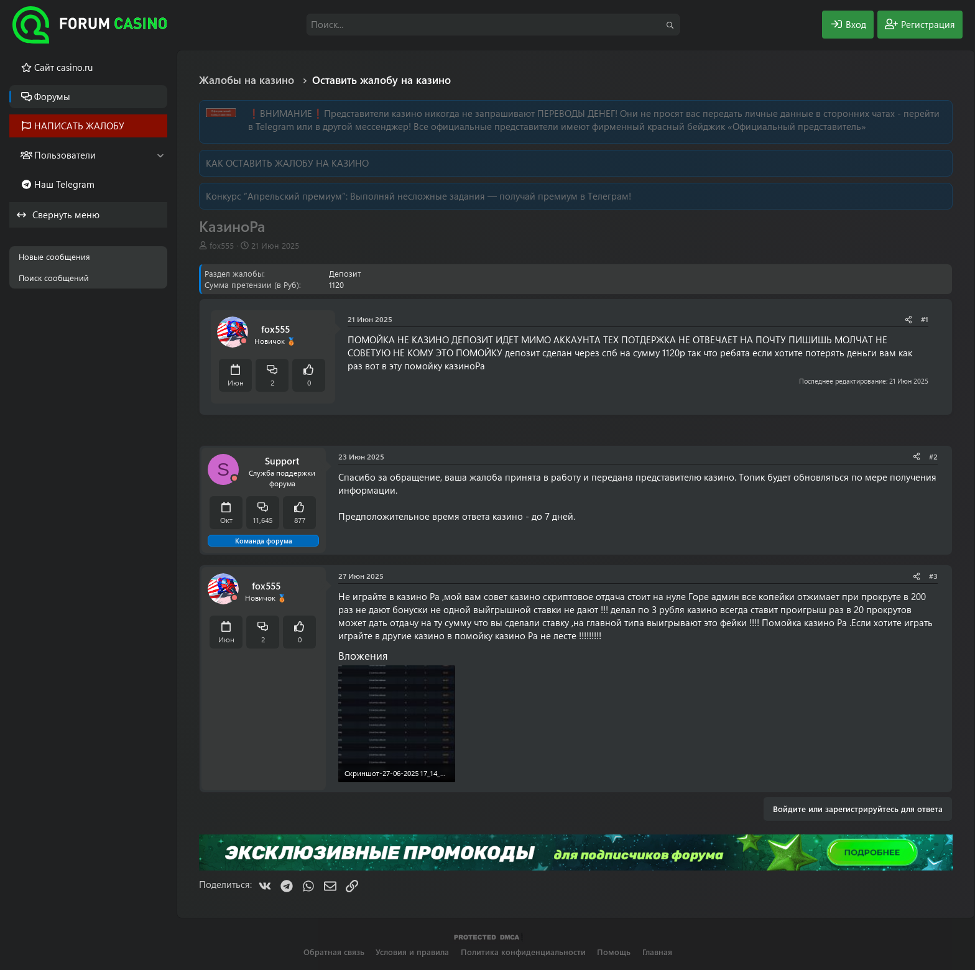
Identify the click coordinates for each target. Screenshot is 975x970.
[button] (160, 155)
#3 (933, 576)
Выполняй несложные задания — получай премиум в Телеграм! (490, 196)
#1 (924, 319)
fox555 (222, 245)
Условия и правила (412, 951)
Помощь (614, 951)
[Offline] (243, 341)
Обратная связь (333, 951)
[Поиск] (493, 24)
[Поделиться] (908, 319)
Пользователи (65, 155)
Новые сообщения (54, 256)
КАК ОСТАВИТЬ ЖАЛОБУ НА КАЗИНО (287, 163)
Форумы (52, 96)
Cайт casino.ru (63, 67)
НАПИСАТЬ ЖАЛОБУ (79, 125)
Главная (657, 951)
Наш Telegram (64, 184)
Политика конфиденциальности (523, 951)
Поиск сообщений (54, 277)
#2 (933, 456)
